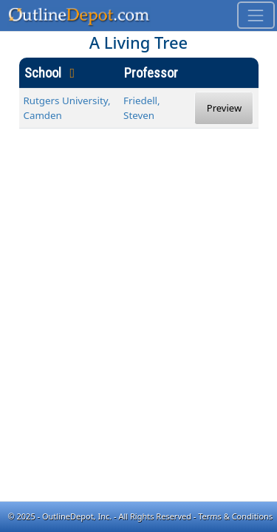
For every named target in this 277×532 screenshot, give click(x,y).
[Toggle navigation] (256, 15)
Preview (224, 108)
